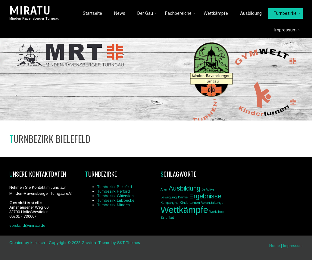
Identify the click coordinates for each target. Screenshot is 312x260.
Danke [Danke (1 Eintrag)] (183, 197)
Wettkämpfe (216, 13)
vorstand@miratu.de (27, 225)
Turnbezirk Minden (113, 205)
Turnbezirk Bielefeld (114, 187)
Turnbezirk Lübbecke (115, 200)
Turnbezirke (287, 13)
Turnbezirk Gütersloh (115, 196)
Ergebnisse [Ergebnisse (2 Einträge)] (205, 196)
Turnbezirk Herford (113, 191)
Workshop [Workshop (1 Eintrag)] (216, 211)
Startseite (92, 13)
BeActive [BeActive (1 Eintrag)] (207, 189)
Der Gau (147, 13)
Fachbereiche (180, 13)
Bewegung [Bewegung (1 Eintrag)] (169, 197)
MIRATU (29, 11)
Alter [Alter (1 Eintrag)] (164, 189)
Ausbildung (251, 13)
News (119, 13)
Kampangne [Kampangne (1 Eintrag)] (170, 202)
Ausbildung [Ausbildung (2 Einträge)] (184, 188)
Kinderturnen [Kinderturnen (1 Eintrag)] (190, 202)
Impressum (287, 30)
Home (274, 245)
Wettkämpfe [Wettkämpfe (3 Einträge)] (184, 210)
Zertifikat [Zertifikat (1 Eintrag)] (167, 217)
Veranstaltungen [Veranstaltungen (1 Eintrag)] (213, 202)
